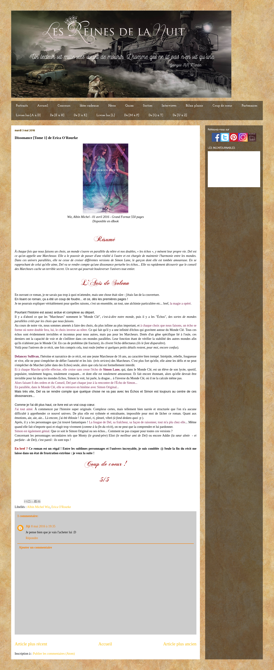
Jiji (28, 526)
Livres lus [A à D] (28, 115)
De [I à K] (80, 115)
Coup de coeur (222, 105)
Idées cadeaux (89, 105)
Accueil (42, 105)
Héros (112, 105)
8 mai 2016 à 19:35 (43, 526)
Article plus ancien (179, 644)
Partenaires (249, 105)
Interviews (169, 105)
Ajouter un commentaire (35, 547)
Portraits (22, 105)
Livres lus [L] (105, 115)
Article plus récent (31, 644)
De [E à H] (57, 115)
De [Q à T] (156, 115)
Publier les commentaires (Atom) (54, 653)
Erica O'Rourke (61, 507)
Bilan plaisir (194, 105)
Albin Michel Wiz (38, 507)
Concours (63, 105)
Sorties (147, 105)
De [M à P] (131, 115)
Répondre (32, 538)
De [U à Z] (180, 115)
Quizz (129, 105)
